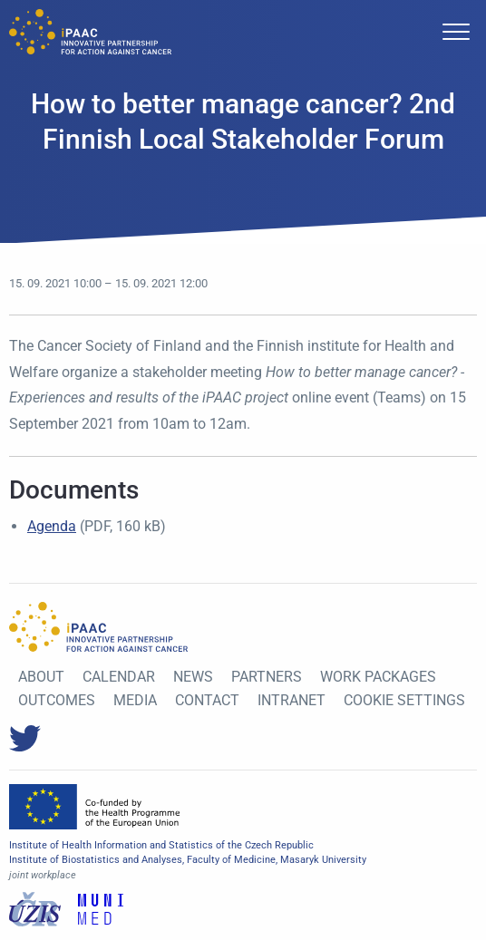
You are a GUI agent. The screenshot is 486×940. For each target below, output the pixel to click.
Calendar (119, 676)
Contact (207, 700)
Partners (266, 676)
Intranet (292, 700)
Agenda (51, 526)
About (41, 676)
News (193, 676)
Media (135, 700)
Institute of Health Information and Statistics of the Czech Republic (161, 845)
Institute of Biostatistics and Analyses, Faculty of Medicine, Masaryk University (187, 860)
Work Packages (378, 676)
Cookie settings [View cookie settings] (404, 700)
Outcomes (56, 700)
